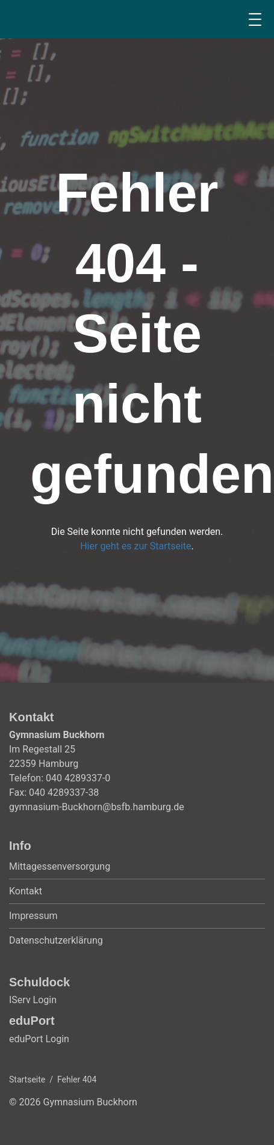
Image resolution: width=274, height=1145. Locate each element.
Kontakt (25, 891)
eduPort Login (39, 1039)
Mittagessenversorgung (59, 866)
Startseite (27, 1079)
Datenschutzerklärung (56, 940)
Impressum (33, 915)
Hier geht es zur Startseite (135, 546)
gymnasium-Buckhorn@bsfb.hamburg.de (96, 807)
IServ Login (33, 1000)
